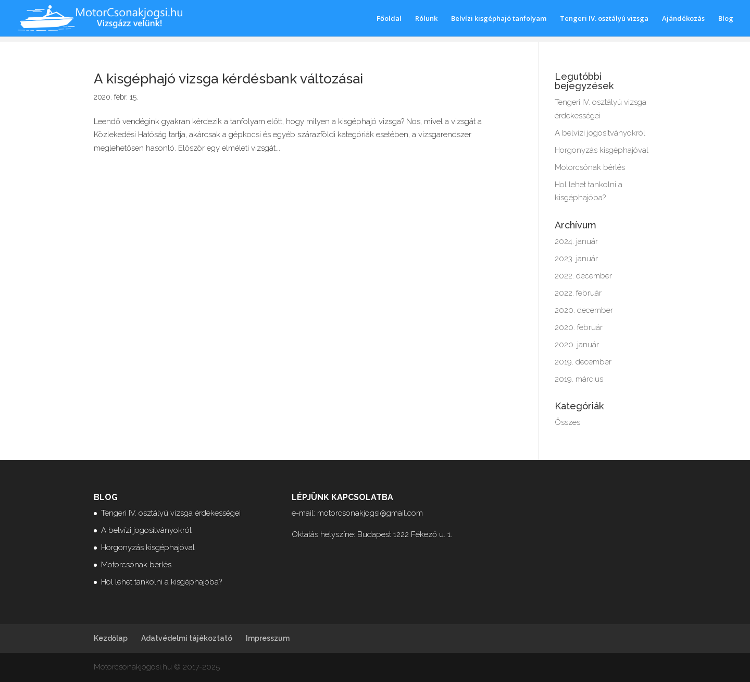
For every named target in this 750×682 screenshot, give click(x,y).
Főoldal (389, 19)
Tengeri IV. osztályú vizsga (604, 19)
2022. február (578, 293)
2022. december (583, 276)
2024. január (576, 241)
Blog (725, 19)
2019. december (583, 362)
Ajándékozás (683, 19)
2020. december (584, 310)
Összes (567, 422)
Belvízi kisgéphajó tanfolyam (498, 19)
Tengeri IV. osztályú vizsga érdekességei (171, 513)
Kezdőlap (111, 638)
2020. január (577, 344)
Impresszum (268, 638)
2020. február (579, 327)
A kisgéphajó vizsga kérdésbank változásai (228, 79)
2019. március (579, 379)
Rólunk (426, 19)
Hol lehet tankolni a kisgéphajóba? (161, 582)
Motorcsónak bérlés (590, 167)
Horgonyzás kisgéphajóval (601, 150)
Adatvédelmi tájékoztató (186, 638)
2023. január (576, 258)
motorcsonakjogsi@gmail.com (370, 513)
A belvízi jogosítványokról (600, 133)
